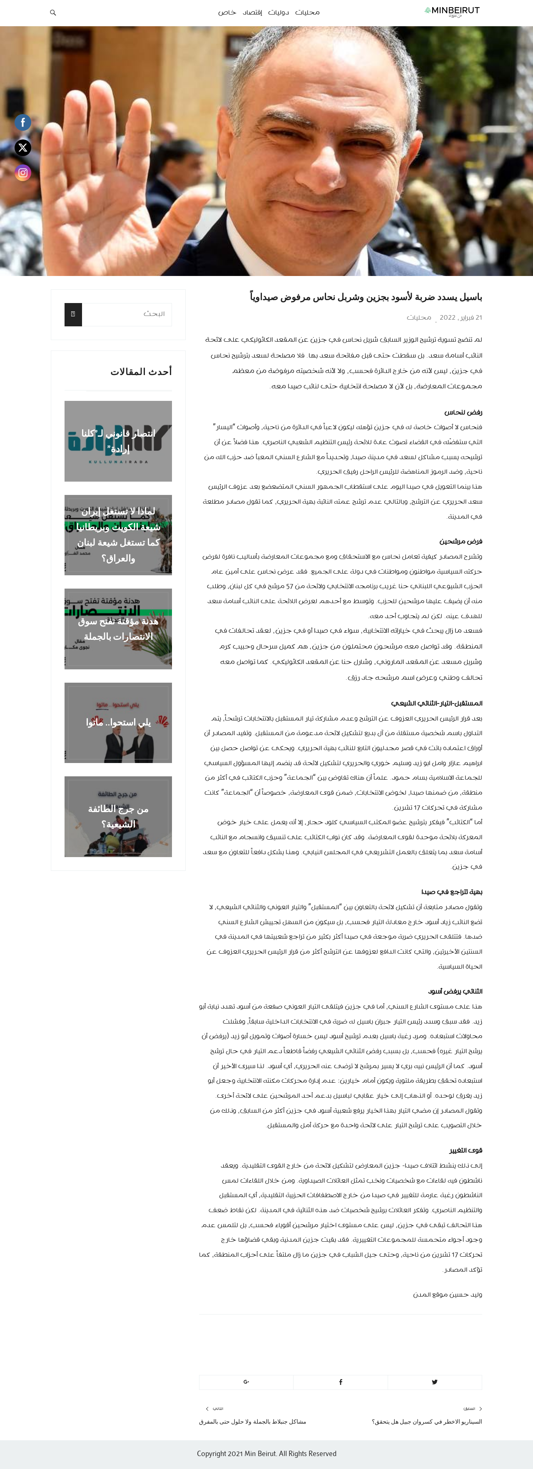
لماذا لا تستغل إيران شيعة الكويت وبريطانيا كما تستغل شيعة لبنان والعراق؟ (118, 535)
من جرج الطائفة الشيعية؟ (118, 816)
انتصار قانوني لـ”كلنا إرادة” (118, 441)
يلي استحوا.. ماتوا (118, 722)
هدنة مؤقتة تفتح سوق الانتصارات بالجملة (118, 628)
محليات (419, 318)
